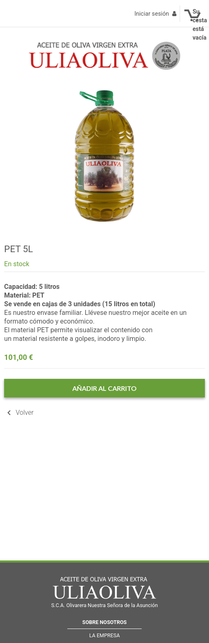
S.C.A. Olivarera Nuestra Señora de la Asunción (104, 605)
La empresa (104, 635)
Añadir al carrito (104, 388)
